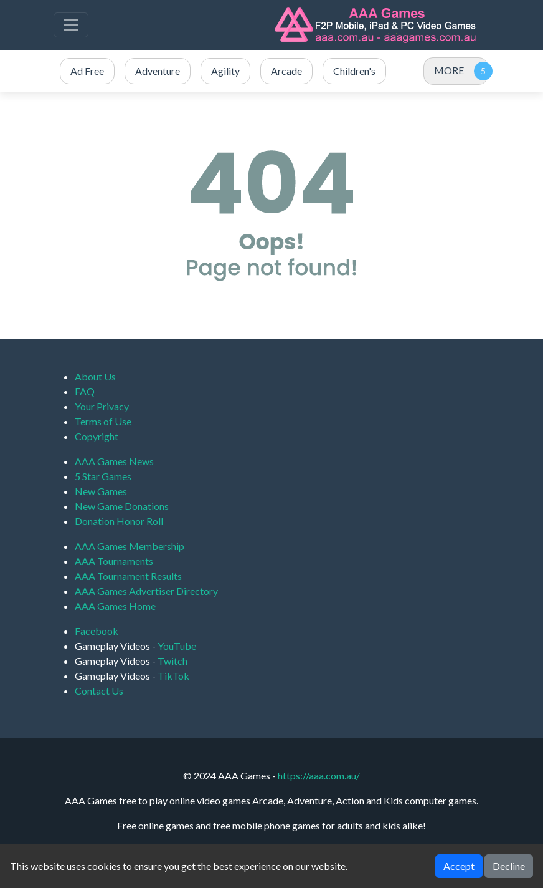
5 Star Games (103, 476)
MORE (449, 70)
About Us (95, 376)
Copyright (96, 436)
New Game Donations (122, 506)
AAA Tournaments (114, 561)
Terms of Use (103, 421)
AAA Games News (114, 461)
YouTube (177, 646)
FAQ (85, 391)
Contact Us (99, 691)
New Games (101, 491)
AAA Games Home (115, 606)
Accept (459, 866)
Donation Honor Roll (119, 521)
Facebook (96, 631)
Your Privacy (102, 406)
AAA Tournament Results (128, 576)
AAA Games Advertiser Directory (146, 591)
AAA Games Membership (129, 546)
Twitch (172, 661)
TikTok (173, 676)
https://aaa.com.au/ (319, 775)
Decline (509, 866)
